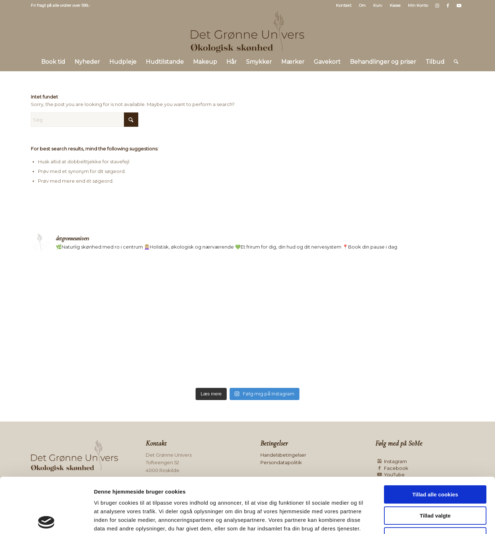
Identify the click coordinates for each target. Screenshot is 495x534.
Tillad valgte (435, 460)
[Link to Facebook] (448, 5)
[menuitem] (343, 5)
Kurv (377, 5)
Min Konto (418, 5)
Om (362, 5)
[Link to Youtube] (458, 5)
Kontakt (343, 5)
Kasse (395, 5)
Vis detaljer (370, 520)
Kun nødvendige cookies (435, 481)
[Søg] (453, 62)
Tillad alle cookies (435, 439)
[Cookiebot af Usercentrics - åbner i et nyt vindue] (46, 520)
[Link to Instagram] (437, 5)
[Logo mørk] (247, 32)
